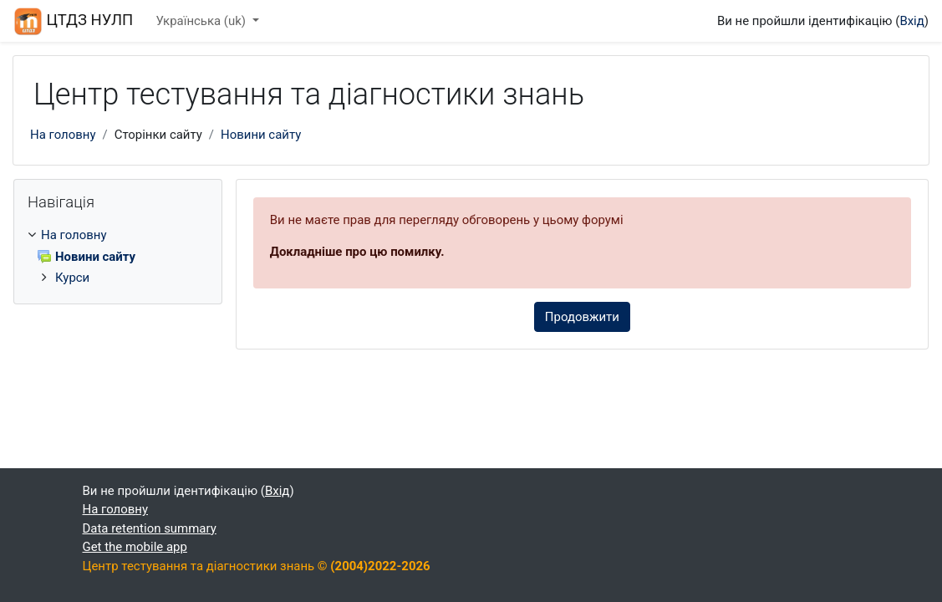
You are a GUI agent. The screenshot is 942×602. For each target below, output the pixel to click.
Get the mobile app (135, 546)
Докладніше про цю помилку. (357, 251)
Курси (72, 277)
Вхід (911, 20)
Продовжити (582, 316)
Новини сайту (261, 134)
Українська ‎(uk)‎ (201, 20)
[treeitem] (118, 256)
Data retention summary (149, 528)
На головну (62, 134)
